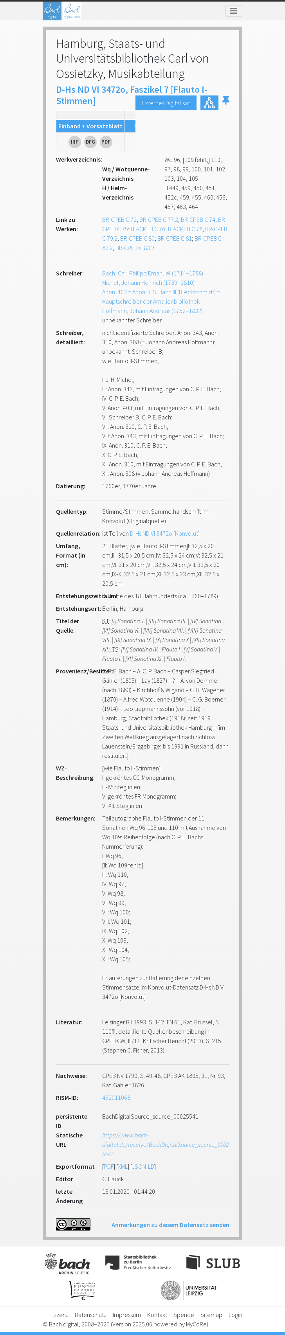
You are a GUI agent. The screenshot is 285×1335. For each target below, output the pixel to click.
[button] (225, 102)
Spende (183, 1315)
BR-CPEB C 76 (148, 229)
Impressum (127, 1315)
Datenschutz (90, 1315)
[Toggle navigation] (233, 11)
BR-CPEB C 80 (137, 238)
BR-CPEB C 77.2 (158, 219)
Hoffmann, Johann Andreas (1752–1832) (152, 311)
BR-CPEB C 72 (119, 219)
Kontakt (157, 1315)
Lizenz (60, 1315)
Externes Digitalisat (166, 103)
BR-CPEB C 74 (198, 219)
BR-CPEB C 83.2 (134, 248)
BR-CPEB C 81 (174, 238)
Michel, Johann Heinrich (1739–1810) (148, 282)
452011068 (116, 1097)
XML (123, 1166)
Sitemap (211, 1315)
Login (235, 1315)
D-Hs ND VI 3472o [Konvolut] (165, 533)
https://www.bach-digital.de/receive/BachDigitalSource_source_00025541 (165, 1144)
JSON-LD (143, 1166)
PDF (109, 1166)
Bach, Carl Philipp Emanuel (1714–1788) (152, 273)
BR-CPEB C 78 (185, 229)
